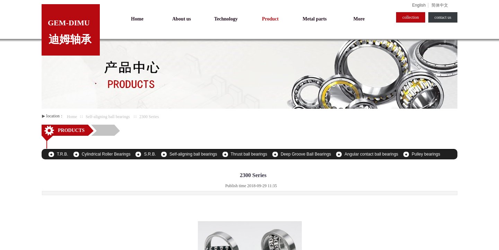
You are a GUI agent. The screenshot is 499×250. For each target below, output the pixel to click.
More (359, 19)
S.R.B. (150, 154)
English (419, 5)
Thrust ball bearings (249, 154)
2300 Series (149, 116)
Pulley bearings (426, 154)
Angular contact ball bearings (371, 154)
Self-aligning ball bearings (108, 116)
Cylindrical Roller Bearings (106, 154)
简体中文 (439, 5)
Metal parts (315, 19)
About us (181, 19)
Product (270, 19)
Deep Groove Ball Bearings (306, 154)
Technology (226, 19)
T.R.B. (62, 154)
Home (72, 116)
